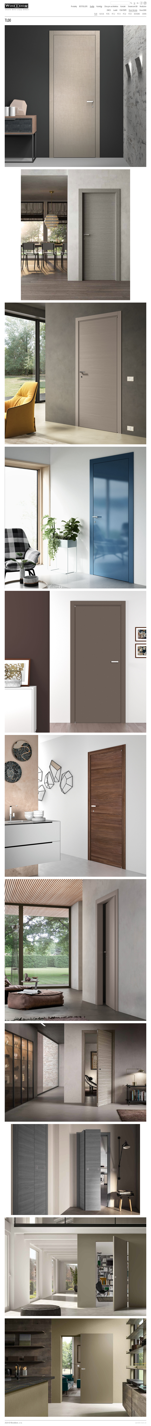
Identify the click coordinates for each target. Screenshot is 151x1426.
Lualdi (115, 10)
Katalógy (99, 6)
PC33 (130, 13)
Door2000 (143, 10)
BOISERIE (137, 13)
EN (137, 3)
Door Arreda (133, 10)
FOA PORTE (123, 10)
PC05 (107, 13)
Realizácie (143, 6)
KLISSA (102, 13)
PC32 (124, 13)
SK (134, 3)
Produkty (74, 6)
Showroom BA (132, 6)
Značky (92, 6)
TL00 (95, 13)
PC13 (119, 13)
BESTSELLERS (83, 6)
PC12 (113, 13)
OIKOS (109, 10)
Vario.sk (143, 1422)
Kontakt (123, 6)
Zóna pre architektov (111, 6)
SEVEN (144, 13)
